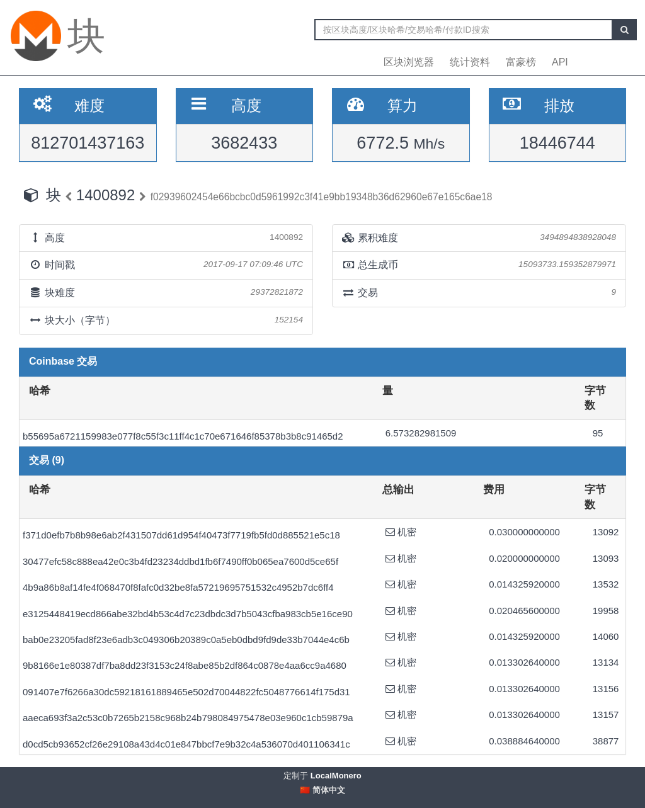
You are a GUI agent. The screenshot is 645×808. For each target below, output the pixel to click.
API (560, 62)
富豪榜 (521, 62)
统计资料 (470, 62)
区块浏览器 (409, 62)
